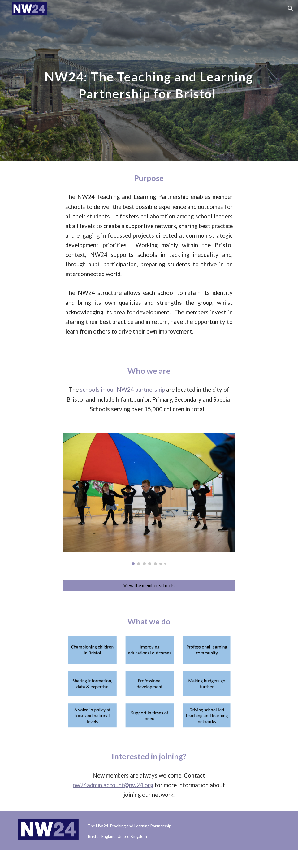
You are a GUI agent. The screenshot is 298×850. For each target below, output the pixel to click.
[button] (290, 8)
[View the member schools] (149, 586)
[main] (149, 80)
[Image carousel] (149, 499)
